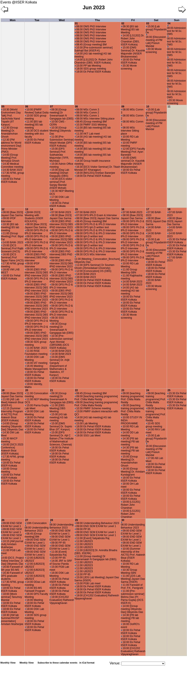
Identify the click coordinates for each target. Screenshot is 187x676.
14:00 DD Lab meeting (130, 434)
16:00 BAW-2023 (85, 277)
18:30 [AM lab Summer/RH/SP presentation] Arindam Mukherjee (12, 620)
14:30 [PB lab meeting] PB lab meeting (130, 441)
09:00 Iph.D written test (89, 236)
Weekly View (26, 662)
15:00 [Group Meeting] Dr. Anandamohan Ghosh (129, 461)
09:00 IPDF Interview (8, 220)
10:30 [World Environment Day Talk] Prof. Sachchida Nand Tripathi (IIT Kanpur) (11, 117)
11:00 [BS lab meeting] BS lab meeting (34, 124)
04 (169, 23)
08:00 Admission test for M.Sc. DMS (176, 30)
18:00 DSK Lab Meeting (34, 611)
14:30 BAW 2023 (11, 169)
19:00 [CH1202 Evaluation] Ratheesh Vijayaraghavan (61, 600)
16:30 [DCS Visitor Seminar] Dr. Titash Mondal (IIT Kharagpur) (97, 168)
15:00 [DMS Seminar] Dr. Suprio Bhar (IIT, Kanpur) (60, 426)
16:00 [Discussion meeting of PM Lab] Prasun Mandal (156, 41)
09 (122, 106)
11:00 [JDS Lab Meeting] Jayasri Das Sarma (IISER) (133, 578)
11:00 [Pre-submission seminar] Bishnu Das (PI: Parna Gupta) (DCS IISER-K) (132, 597)
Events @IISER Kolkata (18, 2)
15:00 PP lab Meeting (88, 65)
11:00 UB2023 (84, 541)
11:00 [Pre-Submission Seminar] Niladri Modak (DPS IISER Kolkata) (61, 141)
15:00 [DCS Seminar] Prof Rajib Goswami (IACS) (12, 248)
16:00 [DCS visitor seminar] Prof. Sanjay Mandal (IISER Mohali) (60, 183)
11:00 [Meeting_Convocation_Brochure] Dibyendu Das (97, 260)
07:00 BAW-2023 (60, 212)
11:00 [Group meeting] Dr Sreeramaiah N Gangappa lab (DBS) (95, 558)
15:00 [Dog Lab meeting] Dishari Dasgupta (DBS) (59, 172)
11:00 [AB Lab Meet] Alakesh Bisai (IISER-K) (12, 402)
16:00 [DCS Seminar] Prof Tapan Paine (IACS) (12, 257)
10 (147, 106)
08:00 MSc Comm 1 (87, 115)
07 (51, 106)
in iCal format (86, 662)
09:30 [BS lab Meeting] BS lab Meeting (130, 29)
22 (76, 390)
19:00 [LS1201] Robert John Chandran (130, 504)
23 (122, 390)
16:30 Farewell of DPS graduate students (12, 575)
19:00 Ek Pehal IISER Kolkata (93, 283)
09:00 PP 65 (57, 542)
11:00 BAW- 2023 (36, 347)
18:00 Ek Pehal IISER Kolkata (93, 71)
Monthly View (8, 662)
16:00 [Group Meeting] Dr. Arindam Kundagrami (133, 471)
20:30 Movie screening (129, 67)
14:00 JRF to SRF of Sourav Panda (60, 562)
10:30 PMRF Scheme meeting (93, 408)
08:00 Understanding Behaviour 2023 (36, 528)
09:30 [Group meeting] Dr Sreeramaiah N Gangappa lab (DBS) (61, 114)
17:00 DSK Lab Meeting (59, 198)
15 (76, 209)
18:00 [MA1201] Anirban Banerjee (95, 172)
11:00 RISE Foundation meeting (36, 352)
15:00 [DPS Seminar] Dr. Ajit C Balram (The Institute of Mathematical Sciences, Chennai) (61, 438)
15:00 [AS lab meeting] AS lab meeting (58, 417)
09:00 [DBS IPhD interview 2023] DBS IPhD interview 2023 (36, 272)
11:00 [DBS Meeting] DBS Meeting (57, 408)
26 (3, 520)
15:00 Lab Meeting (86, 423)
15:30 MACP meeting (9, 440)
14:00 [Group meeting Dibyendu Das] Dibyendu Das (12, 426)
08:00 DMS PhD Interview (90, 26)
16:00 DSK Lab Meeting (34, 358)
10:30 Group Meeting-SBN (129, 571)
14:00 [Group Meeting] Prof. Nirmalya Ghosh (10, 157)
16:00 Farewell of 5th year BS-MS (12, 568)
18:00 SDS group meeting (90, 68)
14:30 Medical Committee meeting (12, 165)
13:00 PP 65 (57, 557)
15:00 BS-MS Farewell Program (35, 589)
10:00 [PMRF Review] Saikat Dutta (36, 111)
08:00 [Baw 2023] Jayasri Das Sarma (12, 214)
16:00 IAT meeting (36, 362)
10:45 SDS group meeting (154, 425)
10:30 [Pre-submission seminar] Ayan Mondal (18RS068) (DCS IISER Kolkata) (61, 341)
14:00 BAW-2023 (60, 350)
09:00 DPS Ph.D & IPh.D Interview (36, 232)
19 (3, 390)
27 (26, 520)
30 (122, 520)
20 (26, 390)
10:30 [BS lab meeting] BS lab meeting (10, 227)
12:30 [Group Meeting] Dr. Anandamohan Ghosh (9, 132)
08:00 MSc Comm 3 (87, 109)
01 (76, 23)
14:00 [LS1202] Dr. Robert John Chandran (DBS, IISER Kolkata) (93, 61)
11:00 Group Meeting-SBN (129, 271)
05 (3, 106)
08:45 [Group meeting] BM (91, 44)
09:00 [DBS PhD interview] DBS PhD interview (36, 257)
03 (147, 23)
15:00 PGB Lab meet (87, 583)
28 (51, 520)
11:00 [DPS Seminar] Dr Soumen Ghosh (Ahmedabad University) (94, 267)
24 (147, 390)
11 (169, 106)
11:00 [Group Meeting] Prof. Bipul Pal (12, 236)
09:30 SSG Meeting (56, 319)
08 (76, 106)
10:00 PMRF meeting (129, 144)
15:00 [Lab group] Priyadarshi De (156, 29)
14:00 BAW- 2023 (12, 242)
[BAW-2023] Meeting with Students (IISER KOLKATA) (34, 217)
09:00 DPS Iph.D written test (92, 227)
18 (169, 209)
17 (147, 209)
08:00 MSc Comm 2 (87, 112)
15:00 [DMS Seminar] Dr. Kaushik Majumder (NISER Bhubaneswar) (133, 52)
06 (26, 106)
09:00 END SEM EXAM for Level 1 (11, 525)
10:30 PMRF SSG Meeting (91, 124)
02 (122, 23)
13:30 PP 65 (82, 574)
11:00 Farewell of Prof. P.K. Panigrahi (132, 586)
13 (26, 209)
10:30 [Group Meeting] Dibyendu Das (60, 130)
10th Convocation (36, 523)
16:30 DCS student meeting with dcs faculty (36, 133)
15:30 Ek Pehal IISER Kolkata (176, 241)
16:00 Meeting (34, 600)
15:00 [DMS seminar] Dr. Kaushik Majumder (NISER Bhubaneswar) (133, 162)
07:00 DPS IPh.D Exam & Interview (96, 215)
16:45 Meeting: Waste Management (36, 367)
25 (169, 390)
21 (51, 390)
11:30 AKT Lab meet (87, 133)
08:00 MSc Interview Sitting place (94, 118)
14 (51, 209)
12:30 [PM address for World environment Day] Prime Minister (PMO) (11, 145)
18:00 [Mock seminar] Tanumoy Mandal (11, 597)
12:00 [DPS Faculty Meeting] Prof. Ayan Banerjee (133, 151)
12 (3, 209)
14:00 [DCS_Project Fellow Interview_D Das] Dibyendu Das (12, 560)
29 (76, 520)
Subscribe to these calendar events (66, 662)
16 (122, 209)
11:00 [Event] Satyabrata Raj (58, 553)
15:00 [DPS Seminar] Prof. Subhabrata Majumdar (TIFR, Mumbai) (59, 154)
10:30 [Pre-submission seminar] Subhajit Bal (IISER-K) (93, 49)
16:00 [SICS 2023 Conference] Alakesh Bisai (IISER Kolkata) (12, 449)
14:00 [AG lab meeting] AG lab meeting (130, 290)
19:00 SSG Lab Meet (87, 435)
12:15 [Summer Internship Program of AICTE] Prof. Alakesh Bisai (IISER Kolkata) (12, 414)
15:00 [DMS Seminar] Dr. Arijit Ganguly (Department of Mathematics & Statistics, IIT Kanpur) (59, 366)
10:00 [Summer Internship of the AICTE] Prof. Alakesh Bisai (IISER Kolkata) (133, 554)
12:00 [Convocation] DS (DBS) (93, 271)
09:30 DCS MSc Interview (90, 254)
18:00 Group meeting (9, 470)
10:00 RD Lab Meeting (130, 138)
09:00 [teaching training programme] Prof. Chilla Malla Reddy (96, 398)
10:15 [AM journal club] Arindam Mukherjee (12, 544)
